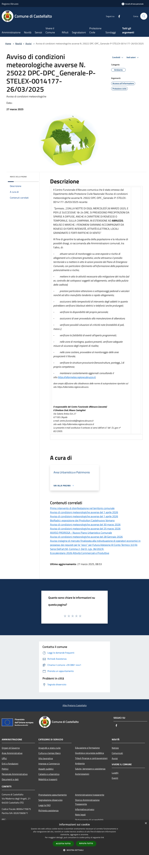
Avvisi (28, 43)
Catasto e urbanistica (48, 774)
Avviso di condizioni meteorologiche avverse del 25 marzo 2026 (85, 529)
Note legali (80, 814)
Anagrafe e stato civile (49, 748)
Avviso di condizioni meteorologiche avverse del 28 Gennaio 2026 (86, 537)
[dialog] (74, 837)
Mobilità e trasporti (47, 779)
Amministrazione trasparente (89, 794)
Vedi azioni (133, 57)
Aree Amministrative (12, 753)
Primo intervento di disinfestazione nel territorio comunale (82, 508)
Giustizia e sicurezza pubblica (89, 753)
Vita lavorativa (45, 758)
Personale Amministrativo (15, 774)
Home (8, 43)
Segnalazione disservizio (50, 800)
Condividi (118, 57)
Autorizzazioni (82, 774)
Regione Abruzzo (10, 4)
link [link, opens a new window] (102, 837)
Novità (18, 43)
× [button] (146, 823)
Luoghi (115, 773)
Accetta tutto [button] (63, 843)
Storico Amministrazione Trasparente (87, 802)
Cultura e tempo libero (49, 753)
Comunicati (117, 753)
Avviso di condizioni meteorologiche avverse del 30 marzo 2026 (85, 524)
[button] (74, 850)
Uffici (4, 758)
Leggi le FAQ (44, 805)
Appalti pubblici (46, 769)
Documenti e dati (10, 779)
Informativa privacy (84, 809)
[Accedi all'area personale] (132, 3)
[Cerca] (143, 16)
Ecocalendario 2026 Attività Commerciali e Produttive (79, 553)
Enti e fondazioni (10, 763)
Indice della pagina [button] (18, 176)
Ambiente (80, 763)
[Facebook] (118, 16)
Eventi (115, 778)
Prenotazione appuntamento (52, 794)
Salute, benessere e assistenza (90, 768)
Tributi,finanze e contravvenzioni (91, 758)
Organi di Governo (11, 748)
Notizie (115, 748)
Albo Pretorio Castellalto (75, 705)
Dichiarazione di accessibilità (89, 820)
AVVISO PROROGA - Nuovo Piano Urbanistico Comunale (81, 533)
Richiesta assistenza (48, 810)
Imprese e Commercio (49, 763)
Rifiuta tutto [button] (86, 843)
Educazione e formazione (87, 747)
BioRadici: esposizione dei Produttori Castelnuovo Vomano (82, 520)
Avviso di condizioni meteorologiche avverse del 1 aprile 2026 (84, 512)
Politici (5, 769)
